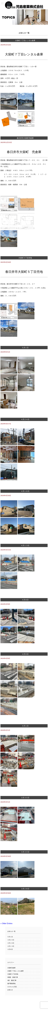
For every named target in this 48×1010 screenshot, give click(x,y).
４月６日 (25, 655)
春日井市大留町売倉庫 (25, 138)
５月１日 (25, 348)
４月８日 (25, 600)
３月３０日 (25, 799)
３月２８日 (25, 890)
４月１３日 (25, 546)
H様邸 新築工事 (12, 978)
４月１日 (25, 727)
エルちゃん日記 (12, 988)
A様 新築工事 (11, 982)
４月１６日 (25, 492)
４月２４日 (25, 420)
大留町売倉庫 (11, 969)
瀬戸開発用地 (11, 985)
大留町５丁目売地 (25, 258)
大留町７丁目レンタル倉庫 (25, 40)
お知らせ (10, 991)
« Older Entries (6, 925)
